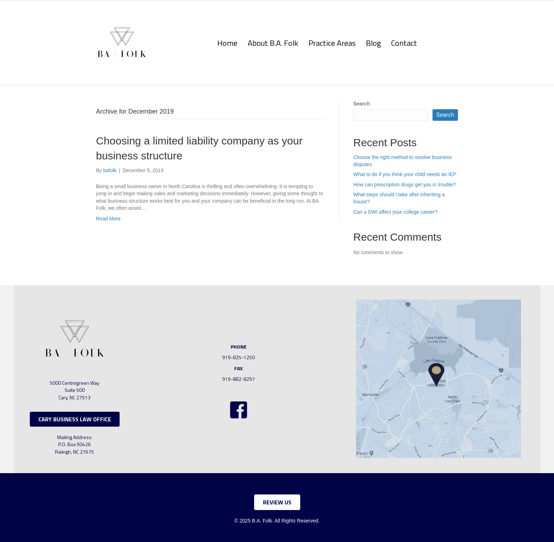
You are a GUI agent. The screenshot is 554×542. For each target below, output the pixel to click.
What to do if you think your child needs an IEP (404, 174)
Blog (373, 43)
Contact (404, 43)
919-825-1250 (238, 357)
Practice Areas (332, 43)
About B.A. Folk (273, 43)
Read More (108, 218)
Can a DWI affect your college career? (395, 212)
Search (361, 103)
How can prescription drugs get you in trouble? (404, 184)
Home (227, 43)
